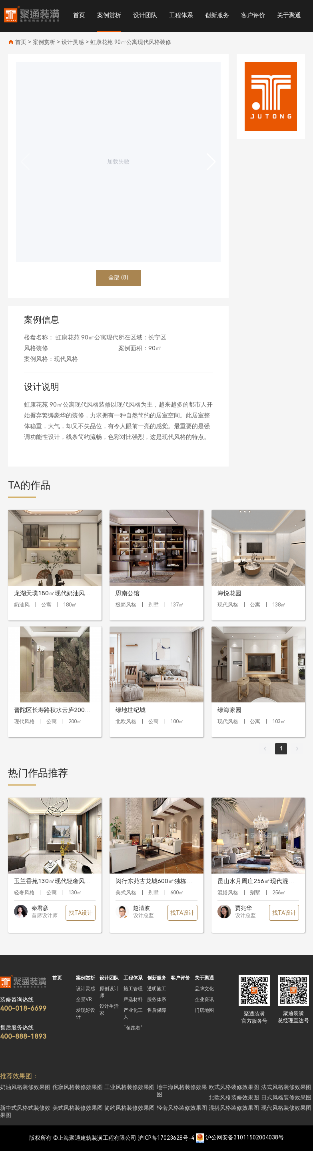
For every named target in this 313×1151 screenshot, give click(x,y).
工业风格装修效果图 (129, 1087)
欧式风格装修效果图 (234, 1087)
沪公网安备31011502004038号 (244, 1138)
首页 (79, 15)
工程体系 (181, 15)
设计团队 (145, 15)
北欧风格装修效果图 (234, 1097)
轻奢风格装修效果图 (182, 1108)
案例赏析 (109, 15)
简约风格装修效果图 (129, 1108)
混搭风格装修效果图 (234, 1108)
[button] (211, 162)
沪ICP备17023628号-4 (166, 1138)
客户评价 (253, 15)
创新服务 (217, 15)
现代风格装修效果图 (286, 1108)
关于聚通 (289, 15)
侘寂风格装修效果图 (77, 1087)
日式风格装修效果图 (286, 1097)
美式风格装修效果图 (77, 1108)
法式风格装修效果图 (286, 1087)
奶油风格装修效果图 (25, 1087)
